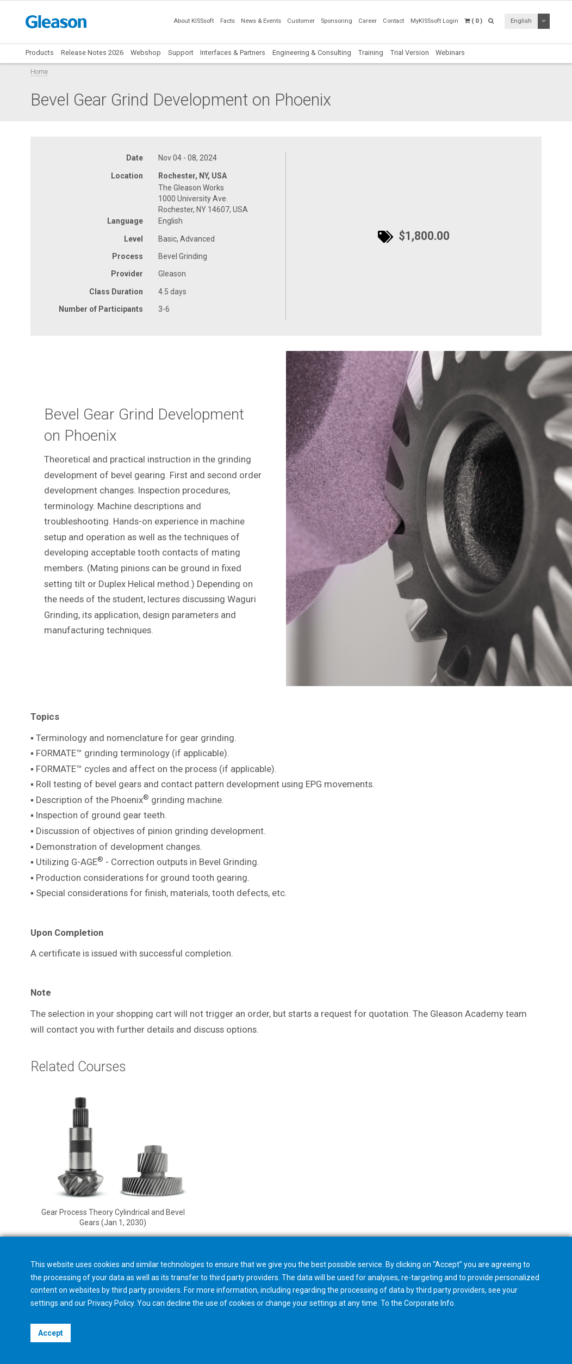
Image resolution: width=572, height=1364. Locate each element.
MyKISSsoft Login (434, 20)
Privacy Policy (111, 1303)
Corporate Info (429, 1303)
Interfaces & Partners (232, 52)
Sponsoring (336, 20)
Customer (301, 20)
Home (39, 71)
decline (178, 1303)
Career (367, 20)
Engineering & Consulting (311, 52)
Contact (393, 20)
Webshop (145, 52)
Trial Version (409, 52)
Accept (50, 1333)
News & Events (261, 20)
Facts (227, 20)
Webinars (450, 52)
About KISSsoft (193, 20)
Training (370, 52)
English (521, 20)
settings (323, 1303)
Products (40, 52)
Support (181, 52)
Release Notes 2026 (92, 52)
